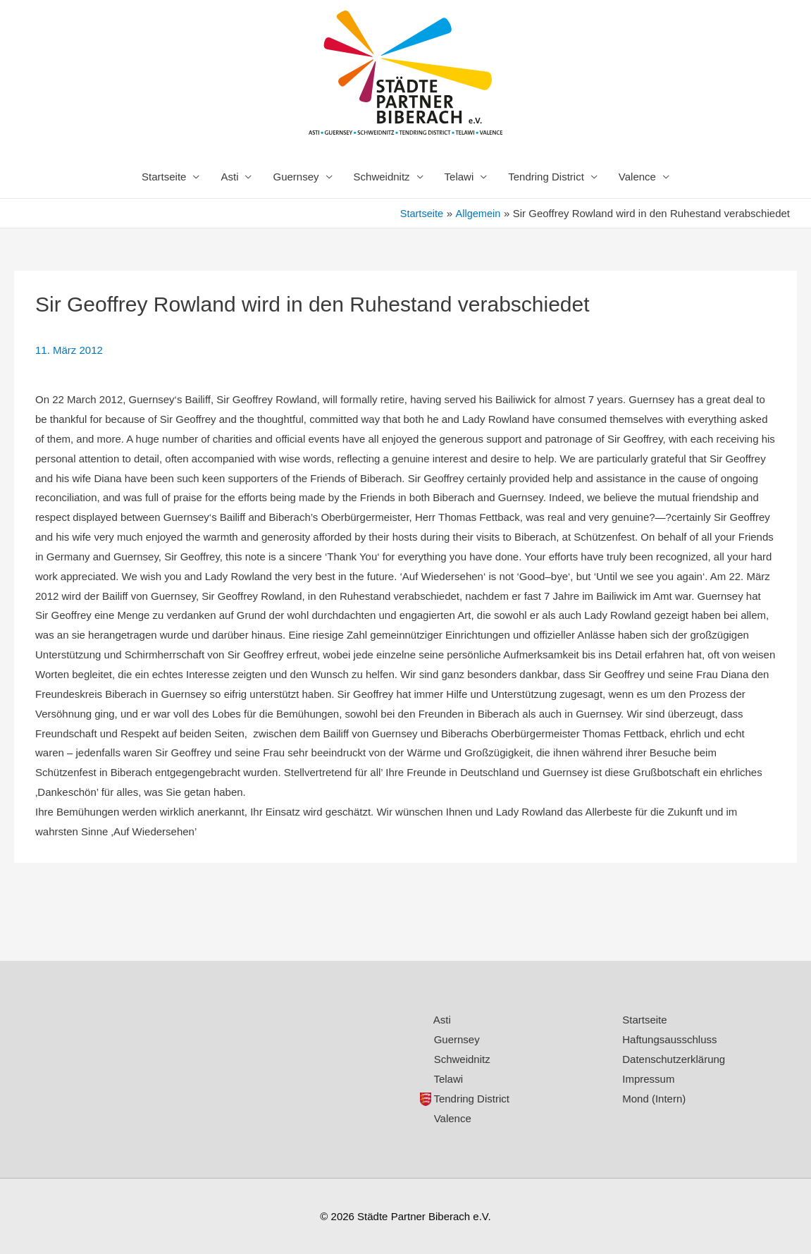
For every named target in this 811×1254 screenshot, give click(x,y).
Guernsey (295, 177)
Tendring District (546, 177)
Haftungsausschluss (669, 1039)
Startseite (164, 177)
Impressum (648, 1079)
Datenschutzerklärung (673, 1059)
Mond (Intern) (654, 1099)
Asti (229, 177)
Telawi (459, 177)
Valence (637, 177)
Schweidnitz (382, 177)
